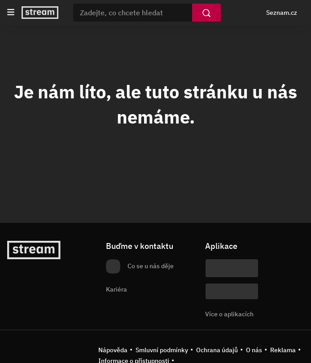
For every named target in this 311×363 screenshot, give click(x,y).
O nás (254, 350)
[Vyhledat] (206, 13)
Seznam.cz (281, 12)
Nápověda (112, 350)
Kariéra (116, 289)
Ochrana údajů (217, 350)
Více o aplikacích (229, 314)
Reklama (283, 350)
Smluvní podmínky (162, 350)
